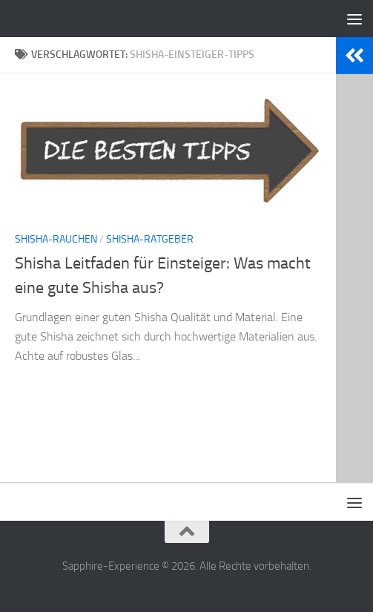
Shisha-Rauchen (56, 239)
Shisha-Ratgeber (150, 239)
